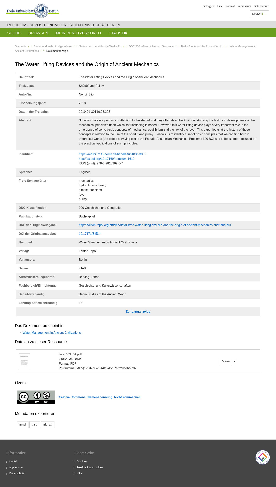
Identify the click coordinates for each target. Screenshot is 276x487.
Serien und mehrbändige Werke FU (100, 46)
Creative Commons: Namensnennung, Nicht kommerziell (99, 397)
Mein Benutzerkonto (78, 33)
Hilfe (220, 6)
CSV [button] (35, 424)
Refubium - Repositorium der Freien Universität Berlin (63, 25)
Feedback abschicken (90, 467)
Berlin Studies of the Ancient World (201, 46)
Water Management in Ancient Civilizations (52, 332)
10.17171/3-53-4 (90, 233)
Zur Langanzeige (138, 311)
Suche (14, 33)
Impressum (244, 6)
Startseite (20, 46)
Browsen (38, 33)
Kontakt (230, 6)
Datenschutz (261, 6)
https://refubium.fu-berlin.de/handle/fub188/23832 (112, 154)
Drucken (82, 461)
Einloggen (208, 6)
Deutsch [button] (259, 13)
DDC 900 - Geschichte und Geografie (151, 46)
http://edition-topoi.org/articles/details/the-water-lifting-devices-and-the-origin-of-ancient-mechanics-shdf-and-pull (155, 225)
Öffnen (226, 361)
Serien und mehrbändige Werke (53, 46)
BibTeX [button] (47, 424)
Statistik (118, 33)
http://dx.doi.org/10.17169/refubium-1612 (106, 158)
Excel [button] (22, 424)
